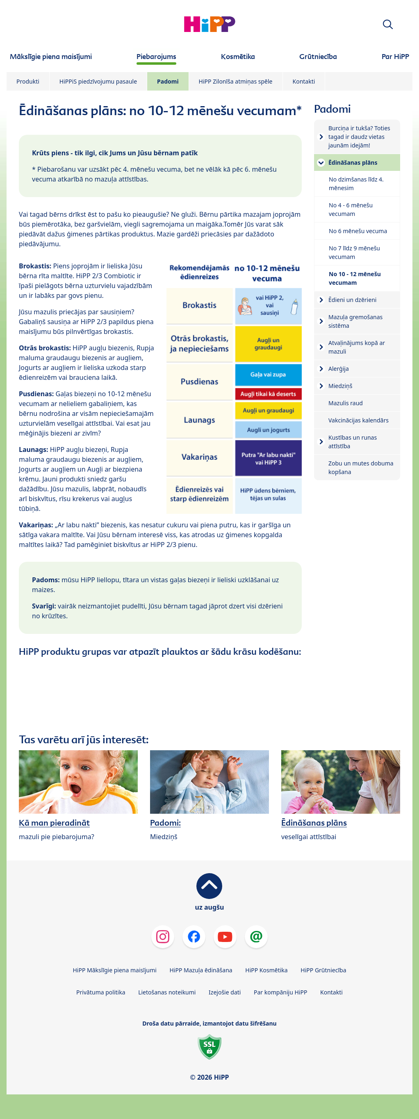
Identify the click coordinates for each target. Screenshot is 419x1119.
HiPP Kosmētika (266, 970)
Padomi (168, 81)
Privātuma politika (100, 992)
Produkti (27, 81)
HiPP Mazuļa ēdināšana (201, 970)
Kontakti (304, 81)
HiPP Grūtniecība (323, 970)
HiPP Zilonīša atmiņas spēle (236, 81)
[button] (388, 24)
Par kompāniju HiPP (280, 992)
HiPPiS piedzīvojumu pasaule (98, 81)
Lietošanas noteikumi (167, 992)
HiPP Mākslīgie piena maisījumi (114, 970)
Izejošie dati (225, 992)
